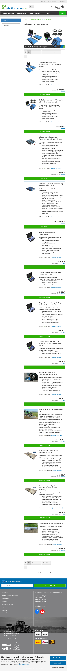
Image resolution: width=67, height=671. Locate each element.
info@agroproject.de (40, 606)
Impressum (5, 610)
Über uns (8, 637)
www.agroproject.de (40, 605)
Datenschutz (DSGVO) (7, 604)
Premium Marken (21, 13)
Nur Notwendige (57, 663)
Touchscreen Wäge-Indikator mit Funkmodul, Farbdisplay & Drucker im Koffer (50, 343)
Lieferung (4, 601)
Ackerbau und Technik (35, 13)
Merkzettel (62, 1)
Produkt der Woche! (8, 13)
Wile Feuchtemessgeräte (12, 633)
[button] (25, 52)
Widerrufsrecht (6, 598)
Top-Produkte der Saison (12, 639)
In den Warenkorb (44, 94)
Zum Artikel (44, 178)
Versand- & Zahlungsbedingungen (10, 595)
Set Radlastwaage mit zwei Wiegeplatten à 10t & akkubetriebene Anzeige (50, 65)
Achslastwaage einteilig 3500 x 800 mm (51, 523)
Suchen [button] (43, 1)
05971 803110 (43, 599)
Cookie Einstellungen (7, 613)
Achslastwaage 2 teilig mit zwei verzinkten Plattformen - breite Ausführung (48, 488)
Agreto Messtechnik (11, 635)
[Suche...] (31, 6)
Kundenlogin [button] (52, 1)
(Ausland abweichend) (56, 84)
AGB (3, 607)
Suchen (63, 13)
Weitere (46, 13)
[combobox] (36, 52)
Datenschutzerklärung (24, 664)
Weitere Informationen (58, 667)
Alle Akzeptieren (57, 658)
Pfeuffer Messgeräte (11, 631)
